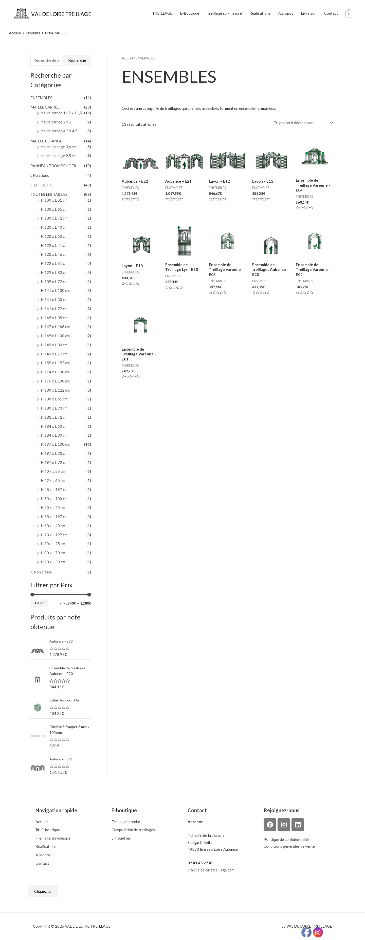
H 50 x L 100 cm (54, 498)
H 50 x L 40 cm (53, 507)
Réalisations (259, 13)
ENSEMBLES (41, 97)
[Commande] (302, 123)
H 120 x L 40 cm (54, 227)
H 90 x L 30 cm (53, 562)
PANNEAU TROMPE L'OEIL (53, 165)
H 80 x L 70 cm (53, 552)
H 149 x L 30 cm (54, 345)
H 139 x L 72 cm (54, 281)
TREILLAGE (162, 13)
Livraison (309, 13)
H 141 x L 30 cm (54, 299)
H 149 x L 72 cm (54, 354)
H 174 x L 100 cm (55, 372)
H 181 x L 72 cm (54, 417)
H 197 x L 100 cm (55, 444)
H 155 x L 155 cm (55, 362)
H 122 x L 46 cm (54, 254)
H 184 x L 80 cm (54, 435)
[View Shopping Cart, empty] (348, 13)
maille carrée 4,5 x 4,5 (59, 131)
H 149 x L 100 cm (55, 335)
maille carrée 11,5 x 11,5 (61, 113)
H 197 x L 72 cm (54, 462)
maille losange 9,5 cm (58, 155)
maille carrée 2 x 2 (56, 122)
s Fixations (39, 175)
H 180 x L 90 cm (54, 408)
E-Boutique (189, 13)
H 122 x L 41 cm (54, 245)
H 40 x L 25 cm (53, 471)
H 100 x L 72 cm (54, 218)
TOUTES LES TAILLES (48, 194)
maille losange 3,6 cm (58, 146)
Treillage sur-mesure (224, 13)
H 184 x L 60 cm (54, 426)
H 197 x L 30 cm (54, 453)
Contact (331, 13)
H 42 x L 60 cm (53, 480)
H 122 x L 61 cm (54, 263)
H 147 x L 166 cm (55, 326)
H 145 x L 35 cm (54, 317)
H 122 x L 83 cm (54, 272)
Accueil (127, 58)
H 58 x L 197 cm (54, 516)
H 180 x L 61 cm (54, 399)
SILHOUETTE (42, 185)
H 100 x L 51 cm (54, 200)
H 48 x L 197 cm (54, 489)
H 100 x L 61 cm (54, 209)
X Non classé (41, 572)
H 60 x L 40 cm (53, 525)
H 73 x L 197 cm (54, 534)
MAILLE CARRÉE (45, 107)
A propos (285, 13)
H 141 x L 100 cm (55, 290)
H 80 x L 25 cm (53, 543)
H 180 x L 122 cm (55, 390)
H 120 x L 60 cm (54, 236)
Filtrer (39, 603)
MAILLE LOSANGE (46, 141)
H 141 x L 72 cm (54, 308)
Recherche (77, 60)
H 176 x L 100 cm (55, 381)
